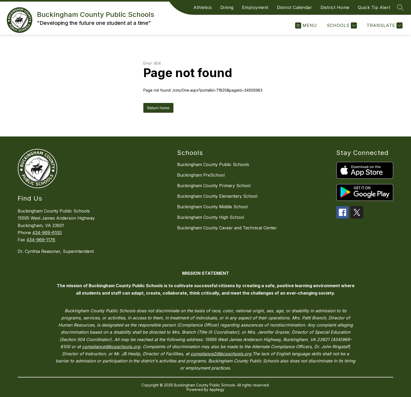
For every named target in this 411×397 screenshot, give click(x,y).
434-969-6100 (47, 232)
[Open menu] (306, 25)
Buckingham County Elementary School (217, 196)
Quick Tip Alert (374, 7)
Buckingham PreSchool (201, 175)
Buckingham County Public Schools (213, 164)
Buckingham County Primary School (214, 185)
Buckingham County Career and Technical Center (227, 227)
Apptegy (216, 389)
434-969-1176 (40, 239)
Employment (255, 7)
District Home (334, 7)
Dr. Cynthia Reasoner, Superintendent (56, 251)
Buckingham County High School (210, 217)
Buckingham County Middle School (212, 206)
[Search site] (400, 7)
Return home (158, 108)
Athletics (202, 7)
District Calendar (294, 7)
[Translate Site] (384, 25)
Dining (227, 7)
